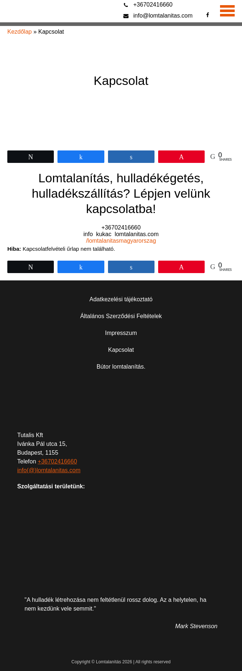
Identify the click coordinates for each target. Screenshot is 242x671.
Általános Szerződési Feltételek (121, 316)
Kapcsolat (121, 350)
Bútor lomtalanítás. (121, 367)
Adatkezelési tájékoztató (121, 299)
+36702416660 (152, 4)
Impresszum (121, 333)
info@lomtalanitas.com (163, 15)
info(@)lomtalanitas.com (49, 470)
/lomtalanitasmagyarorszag (121, 241)
